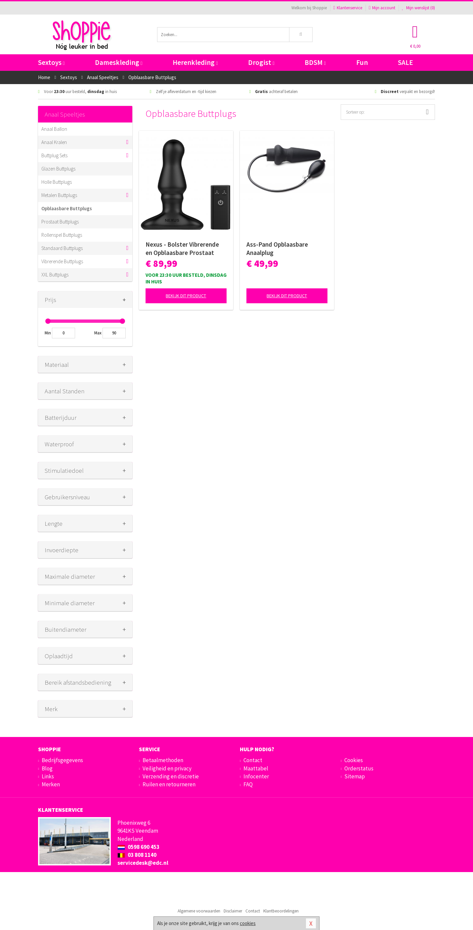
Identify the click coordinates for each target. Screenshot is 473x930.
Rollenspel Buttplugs (61, 235)
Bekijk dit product (186, 296)
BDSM (315, 62)
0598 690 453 (138, 847)
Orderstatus (358, 768)
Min (48, 333)
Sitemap (354, 776)
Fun (362, 62)
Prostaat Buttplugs (60, 222)
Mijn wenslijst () (418, 8)
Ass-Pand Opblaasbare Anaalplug (277, 248)
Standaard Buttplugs (62, 248)
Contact (252, 760)
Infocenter (256, 776)
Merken (51, 784)
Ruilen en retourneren (169, 784)
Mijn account (382, 8)
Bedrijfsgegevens (62, 760)
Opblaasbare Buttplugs (66, 208)
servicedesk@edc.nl (142, 862)
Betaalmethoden (163, 760)
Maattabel (255, 768)
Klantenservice (347, 8)
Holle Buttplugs (56, 182)
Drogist (261, 62)
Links (48, 776)
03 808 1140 (136, 854)
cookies (248, 923)
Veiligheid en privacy (167, 768)
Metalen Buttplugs (59, 195)
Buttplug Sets (54, 155)
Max (98, 333)
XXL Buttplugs (54, 274)
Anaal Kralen (54, 142)
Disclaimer (233, 911)
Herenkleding (195, 62)
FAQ (248, 784)
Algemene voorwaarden (199, 911)
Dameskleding (118, 62)
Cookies (353, 760)
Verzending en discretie (171, 776)
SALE (405, 62)
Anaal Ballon (54, 129)
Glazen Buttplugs (58, 169)
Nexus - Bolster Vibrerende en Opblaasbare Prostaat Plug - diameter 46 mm (182, 248)
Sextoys (51, 62)
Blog (47, 768)
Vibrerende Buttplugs (62, 261)
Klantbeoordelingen (281, 911)
